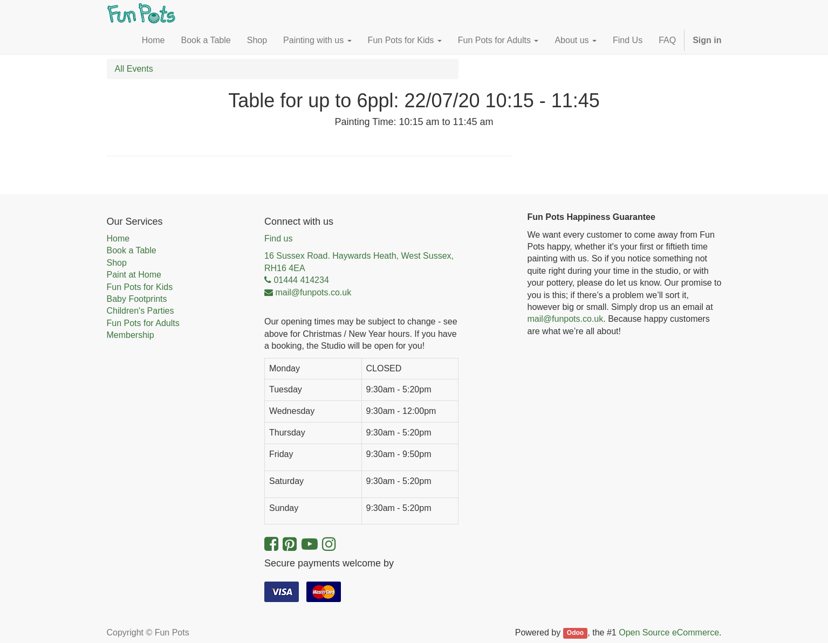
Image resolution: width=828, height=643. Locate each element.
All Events (134, 68)
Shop (117, 262)
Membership (130, 335)
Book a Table (131, 250)
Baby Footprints (137, 298)
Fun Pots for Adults (143, 323)
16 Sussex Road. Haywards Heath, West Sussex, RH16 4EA (359, 261)
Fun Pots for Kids (140, 287)
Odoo (575, 633)
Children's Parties (140, 310)
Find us (278, 238)
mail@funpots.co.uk (566, 318)
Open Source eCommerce (669, 632)
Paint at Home (134, 274)
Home (118, 238)
